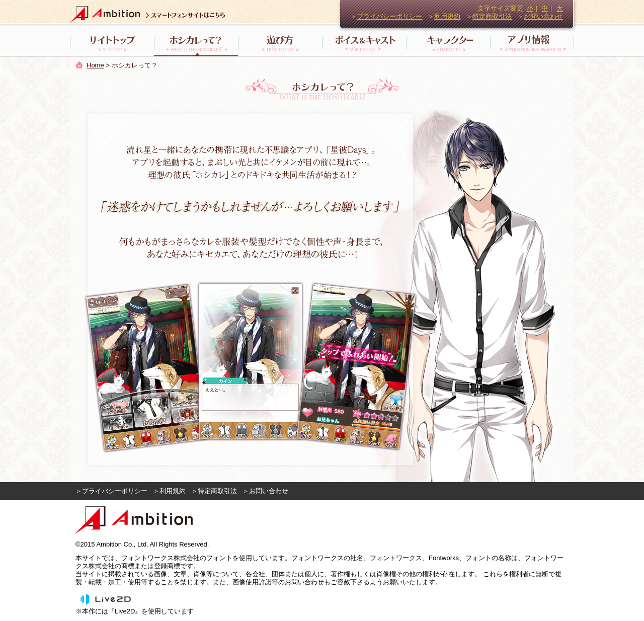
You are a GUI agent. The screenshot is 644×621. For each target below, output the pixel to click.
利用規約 (447, 16)
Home (95, 65)
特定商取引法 (492, 16)
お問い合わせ (543, 16)
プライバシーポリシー (389, 16)
